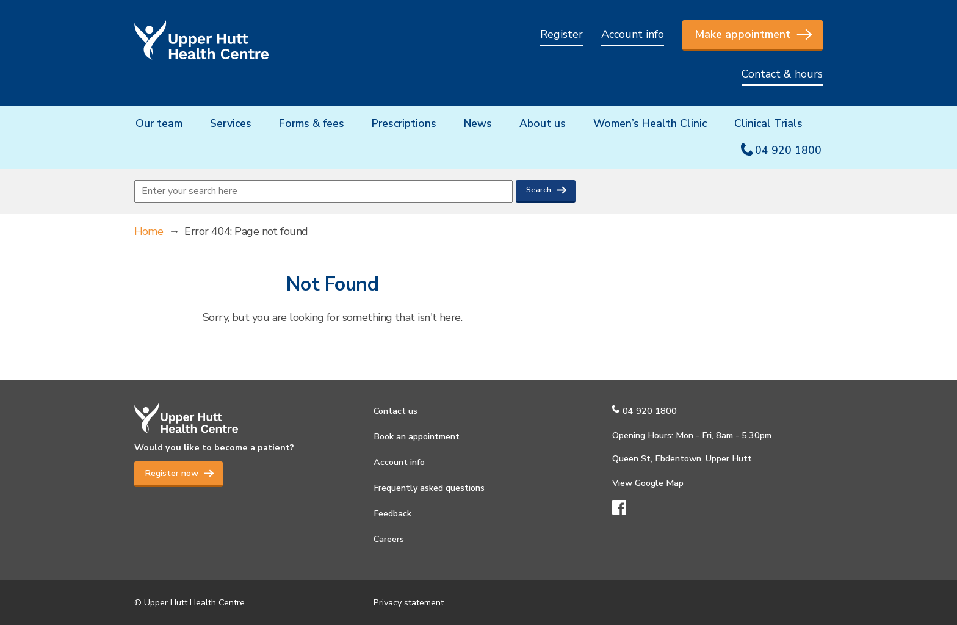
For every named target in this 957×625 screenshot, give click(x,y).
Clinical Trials (768, 123)
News (478, 123)
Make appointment (742, 34)
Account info (632, 34)
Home (149, 231)
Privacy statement (409, 602)
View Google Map (648, 483)
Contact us (395, 411)
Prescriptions (404, 123)
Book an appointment (417, 436)
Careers (389, 539)
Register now (171, 473)
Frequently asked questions (429, 488)
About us (542, 123)
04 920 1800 (788, 150)
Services (230, 123)
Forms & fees (311, 123)
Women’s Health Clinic (650, 123)
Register (561, 34)
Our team (158, 123)
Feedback (392, 513)
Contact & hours (782, 74)
